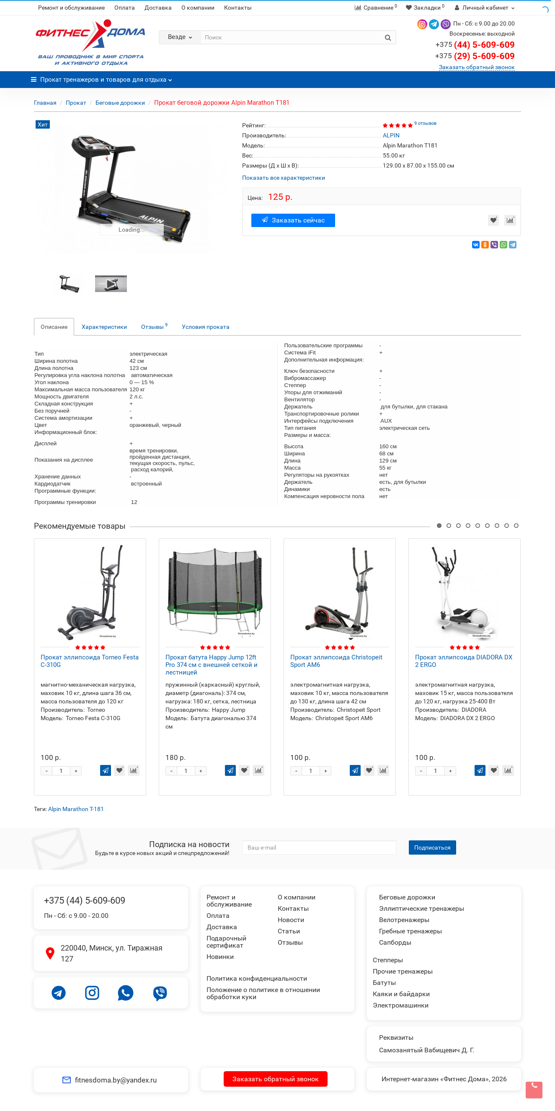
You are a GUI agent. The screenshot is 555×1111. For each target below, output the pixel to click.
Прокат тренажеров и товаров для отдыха (101, 77)
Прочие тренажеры (403, 971)
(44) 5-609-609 (475, 45)
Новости (291, 920)
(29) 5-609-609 (475, 56)
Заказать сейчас (293, 220)
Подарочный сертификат (226, 941)
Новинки (220, 957)
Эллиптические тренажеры (421, 908)
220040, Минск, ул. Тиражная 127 (112, 953)
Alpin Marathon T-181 (76, 809)
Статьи (289, 931)
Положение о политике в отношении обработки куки (263, 993)
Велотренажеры (404, 920)
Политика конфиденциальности (257, 978)
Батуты (384, 983)
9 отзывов (425, 123)
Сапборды (395, 942)
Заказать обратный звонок (477, 67)
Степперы (388, 960)
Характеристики (104, 326)
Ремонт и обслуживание (71, 7)
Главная (45, 102)
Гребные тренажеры (410, 931)
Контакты (238, 7)
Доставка (158, 7)
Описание (54, 326)
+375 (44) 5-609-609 (84, 900)
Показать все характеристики (283, 178)
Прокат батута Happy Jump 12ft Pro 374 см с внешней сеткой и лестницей (211, 665)
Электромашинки (401, 1005)
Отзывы (154, 326)
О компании (197, 7)
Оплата (124, 7)
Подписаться (432, 847)
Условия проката (206, 326)
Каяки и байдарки (401, 994)
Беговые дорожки (120, 102)
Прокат (76, 102)
